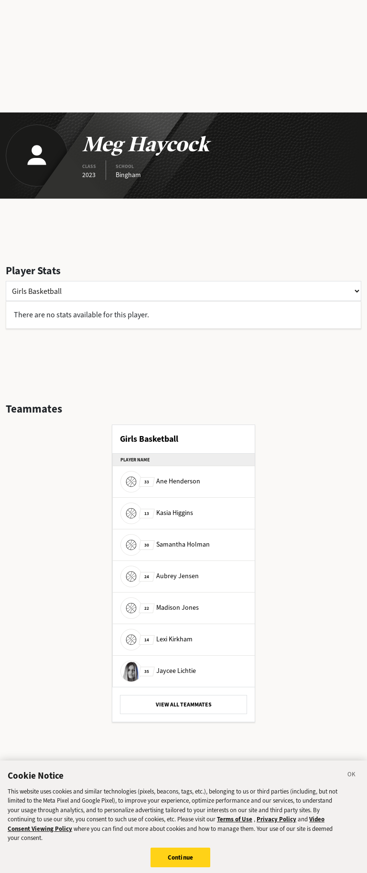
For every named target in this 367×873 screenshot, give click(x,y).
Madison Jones (159, 607)
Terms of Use (234, 822)
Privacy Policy (276, 822)
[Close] (351, 779)
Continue (180, 861)
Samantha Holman (165, 544)
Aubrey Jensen (159, 576)
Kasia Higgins (156, 512)
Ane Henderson (160, 481)
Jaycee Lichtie (158, 670)
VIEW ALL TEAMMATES (184, 704)
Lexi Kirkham (156, 639)
